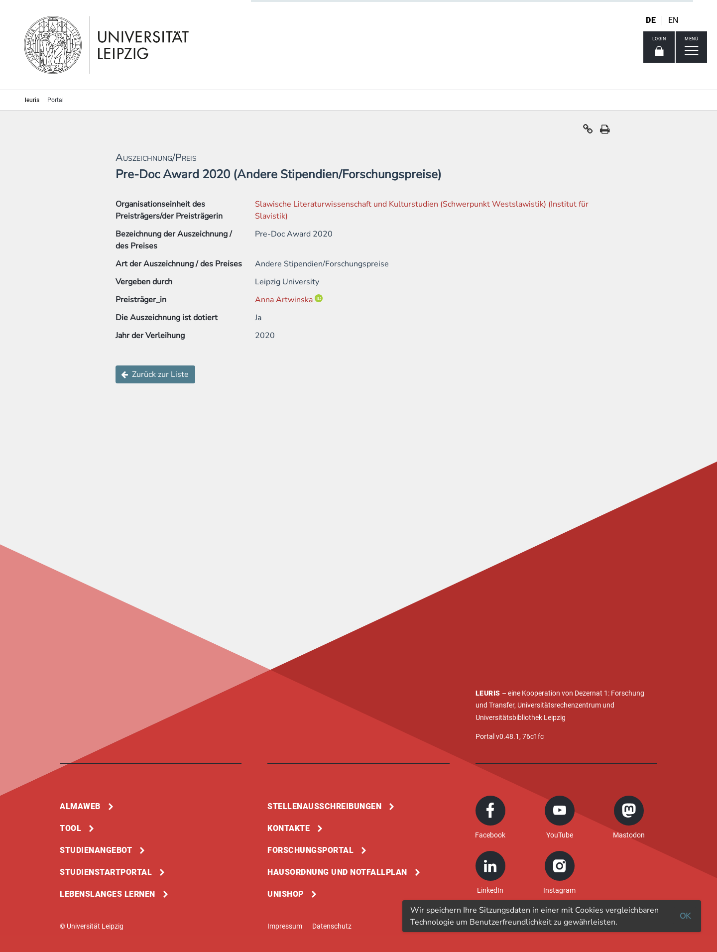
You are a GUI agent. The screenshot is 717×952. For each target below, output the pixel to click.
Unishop (285, 894)
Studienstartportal (106, 872)
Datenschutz (332, 926)
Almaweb (80, 806)
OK (685, 916)
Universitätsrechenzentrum (559, 705)
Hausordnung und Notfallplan (337, 872)
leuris (32, 100)
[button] (588, 131)
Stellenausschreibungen (324, 806)
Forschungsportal (310, 850)
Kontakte (288, 828)
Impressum (284, 926)
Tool (70, 828)
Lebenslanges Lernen (107, 894)
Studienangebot (96, 850)
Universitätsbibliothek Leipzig (521, 717)
